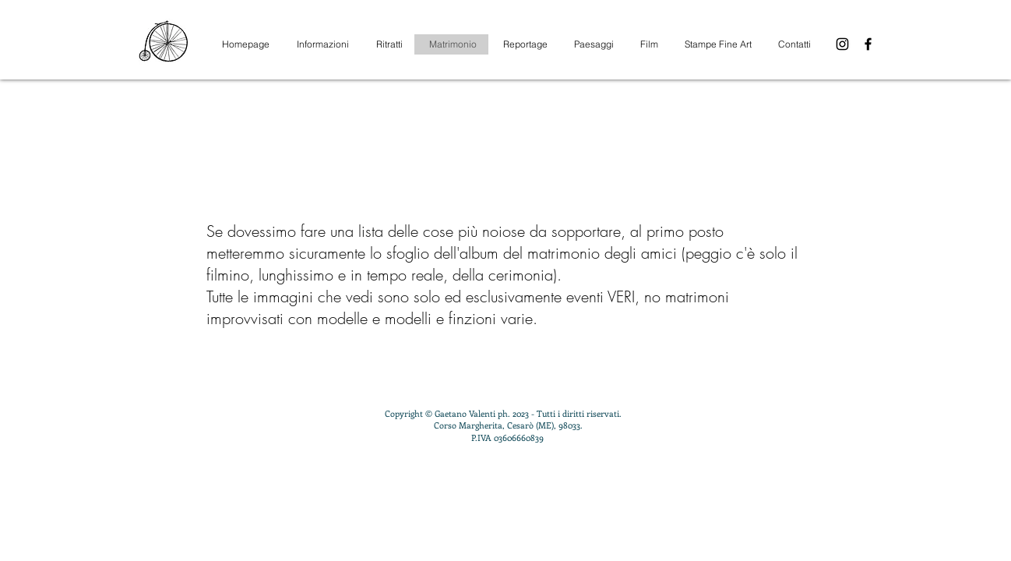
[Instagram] (842, 44)
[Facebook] (868, 44)
